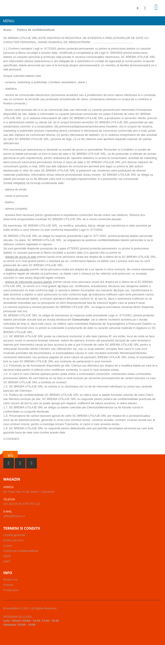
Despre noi (10, 579)
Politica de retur (13, 540)
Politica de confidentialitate (36, 30)
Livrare (7, 545)
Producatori (11, 590)
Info (10, 455)
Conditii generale (14, 535)
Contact (8, 585)
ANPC (7, 561)
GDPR (7, 556)
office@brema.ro (14, 516)
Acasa (7, 30)
